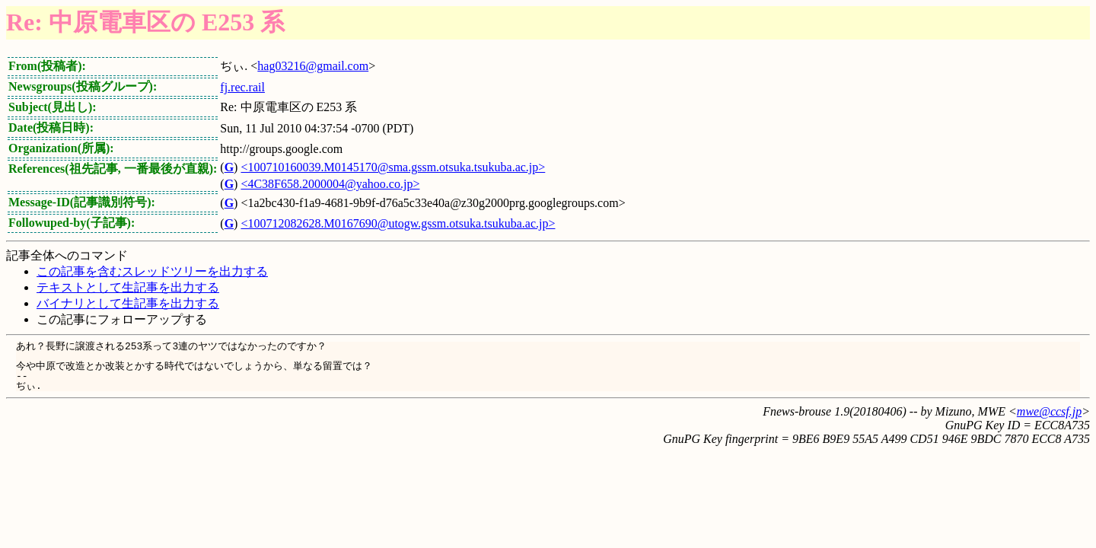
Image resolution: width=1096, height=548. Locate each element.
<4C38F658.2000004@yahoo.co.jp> (330, 183)
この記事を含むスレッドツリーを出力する (152, 271)
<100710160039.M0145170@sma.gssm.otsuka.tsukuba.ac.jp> (393, 167)
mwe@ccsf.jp (1049, 411)
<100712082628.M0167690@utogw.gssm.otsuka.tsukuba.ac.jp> (398, 223)
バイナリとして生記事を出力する (128, 303)
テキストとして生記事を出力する (128, 287)
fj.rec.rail (242, 87)
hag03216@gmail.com (312, 65)
